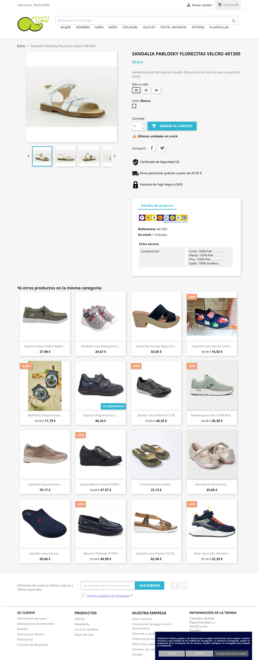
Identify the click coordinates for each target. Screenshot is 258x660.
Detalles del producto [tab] (157, 205)
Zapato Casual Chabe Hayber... (45, 346)
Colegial (130, 27)
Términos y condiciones (148, 633)
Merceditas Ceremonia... (211, 484)
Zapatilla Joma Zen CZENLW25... (211, 415)
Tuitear (162, 148)
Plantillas (219, 27)
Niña (99, 27)
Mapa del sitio (84, 634)
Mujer (65, 27)
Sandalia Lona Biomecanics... (100, 346)
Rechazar (199, 653)
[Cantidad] (137, 126)
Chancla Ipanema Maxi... (156, 484)
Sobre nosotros (142, 619)
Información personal (31, 618)
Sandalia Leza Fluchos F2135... (156, 553)
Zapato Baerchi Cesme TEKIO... (100, 484)
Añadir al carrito (172, 126)
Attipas (198, 27)
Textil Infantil (173, 27)
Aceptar (172, 653)
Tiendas (137, 654)
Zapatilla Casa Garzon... (45, 553)
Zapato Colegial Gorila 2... (100, 415)
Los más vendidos (87, 629)
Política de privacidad (146, 639)
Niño (113, 27)
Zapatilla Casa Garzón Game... (212, 346)
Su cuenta (26, 612)
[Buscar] (146, 20)
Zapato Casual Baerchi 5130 (156, 415)
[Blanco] (134, 107)
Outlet (149, 27)
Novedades (82, 624)
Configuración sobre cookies (231, 653)
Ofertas (80, 619)
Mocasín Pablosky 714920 (100, 553)
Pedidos (22, 629)
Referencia (147, 229)
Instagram (184, 586)
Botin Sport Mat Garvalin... (212, 553)
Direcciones (25, 639)
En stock (144, 235)
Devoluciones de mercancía (35, 624)
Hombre (83, 27)
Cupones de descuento (32, 645)
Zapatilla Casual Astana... (45, 484)
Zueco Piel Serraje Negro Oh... (156, 346)
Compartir (152, 148)
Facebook (175, 586)
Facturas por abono (30, 634)
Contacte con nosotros (147, 649)
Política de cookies (144, 644)
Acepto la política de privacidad (108, 596)
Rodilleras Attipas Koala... (45, 415)
